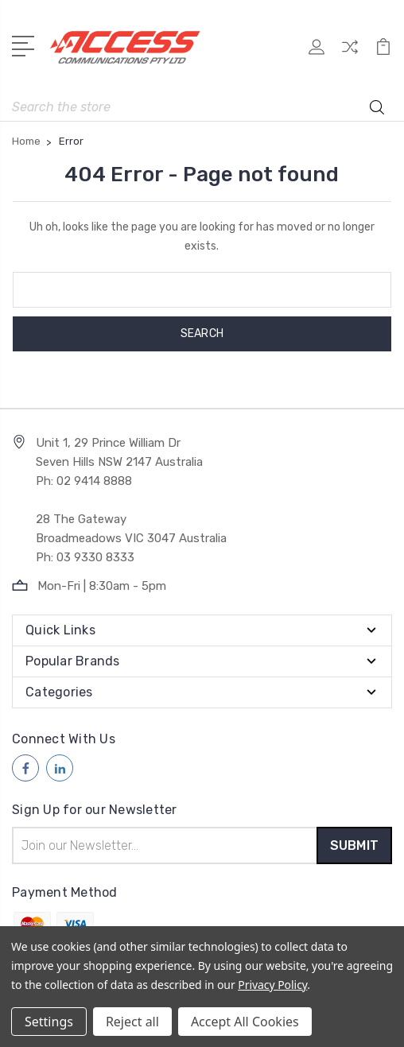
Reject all (132, 1021)
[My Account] (316, 52)
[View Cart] (383, 52)
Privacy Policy (272, 984)
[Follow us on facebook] (25, 767)
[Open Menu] (26, 44)
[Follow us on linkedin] (59, 767)
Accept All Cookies (245, 1021)
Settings (49, 1021)
